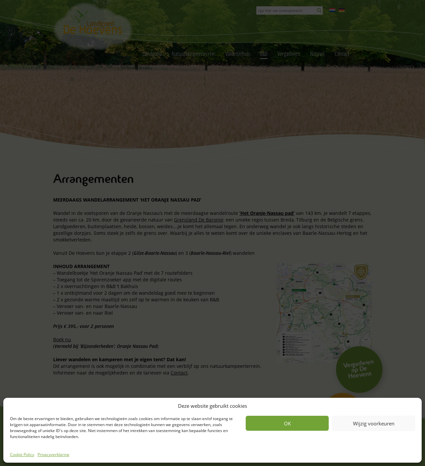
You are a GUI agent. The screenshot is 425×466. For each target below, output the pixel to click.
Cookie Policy (22, 454)
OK (287, 423)
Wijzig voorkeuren (373, 423)
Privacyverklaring (53, 454)
